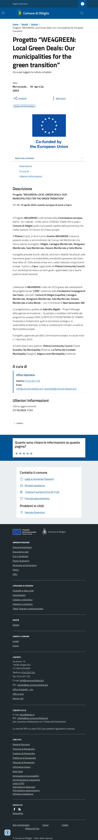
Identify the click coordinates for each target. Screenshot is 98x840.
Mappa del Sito (32, 828)
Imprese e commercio (23, 604)
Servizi (46, 825)
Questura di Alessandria (24, 753)
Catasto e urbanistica (22, 599)
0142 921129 (32, 381)
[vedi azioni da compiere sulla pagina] (58, 98)
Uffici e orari (18, 694)
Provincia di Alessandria (24, 749)
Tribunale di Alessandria (23, 762)
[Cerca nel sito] (80, 13)
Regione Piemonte (20, 3)
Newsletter (18, 813)
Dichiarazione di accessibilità (26, 776)
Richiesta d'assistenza (23, 794)
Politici (16, 569)
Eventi (16, 645)
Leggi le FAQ (18, 783)
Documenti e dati (21, 551)
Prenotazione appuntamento (26, 790)
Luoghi (16, 641)
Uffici (15, 574)
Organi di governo (21, 560)
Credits (65, 825)
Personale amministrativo (25, 565)
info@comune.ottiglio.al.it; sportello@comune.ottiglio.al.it (46, 389)
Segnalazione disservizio (24, 787)
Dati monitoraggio (21, 825)
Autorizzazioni (19, 595)
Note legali (18, 771)
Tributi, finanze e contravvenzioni (28, 608)
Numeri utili (18, 698)
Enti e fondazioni (20, 556)
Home (15, 24)
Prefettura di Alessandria (24, 758)
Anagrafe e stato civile (23, 590)
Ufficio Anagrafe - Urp (23, 689)
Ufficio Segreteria (25, 375)
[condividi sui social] (20, 98)
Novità (25, 24)
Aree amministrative (22, 547)
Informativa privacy (22, 767)
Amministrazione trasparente (26, 780)
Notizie (34, 24)
